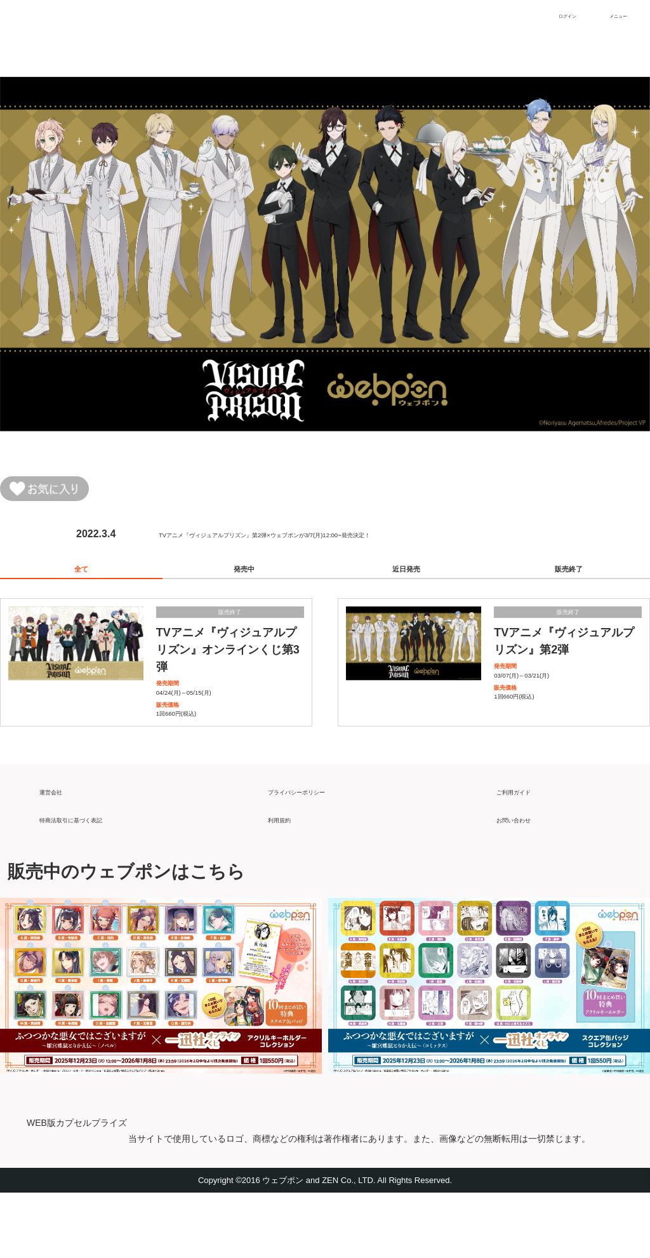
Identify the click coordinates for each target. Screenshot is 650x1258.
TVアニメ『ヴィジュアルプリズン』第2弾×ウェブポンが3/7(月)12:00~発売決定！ (344, 539)
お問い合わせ (526, 878)
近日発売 (406, 581)
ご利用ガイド (526, 850)
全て (81, 581)
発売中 (244, 581)
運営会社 (59, 850)
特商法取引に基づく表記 (95, 878)
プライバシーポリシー (318, 850)
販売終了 (569, 581)
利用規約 (288, 878)
